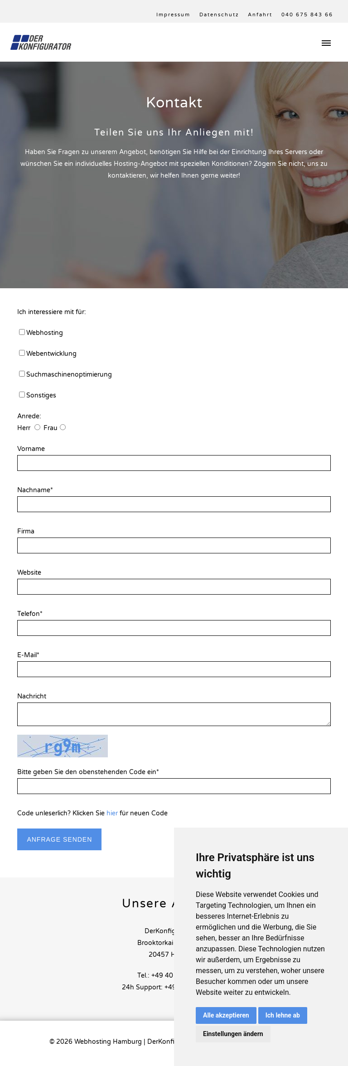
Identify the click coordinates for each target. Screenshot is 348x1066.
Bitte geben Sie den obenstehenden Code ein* (88, 772)
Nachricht (31, 696)
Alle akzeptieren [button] (226, 1015)
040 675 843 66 (307, 15)
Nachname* (35, 490)
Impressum (173, 15)
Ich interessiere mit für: (51, 312)
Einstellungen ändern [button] (233, 1033)
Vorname (31, 449)
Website (29, 573)
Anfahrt (260, 15)
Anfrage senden (59, 839)
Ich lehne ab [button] (283, 1015)
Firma (25, 531)
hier (112, 813)
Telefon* (30, 614)
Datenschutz (219, 15)
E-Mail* (28, 655)
